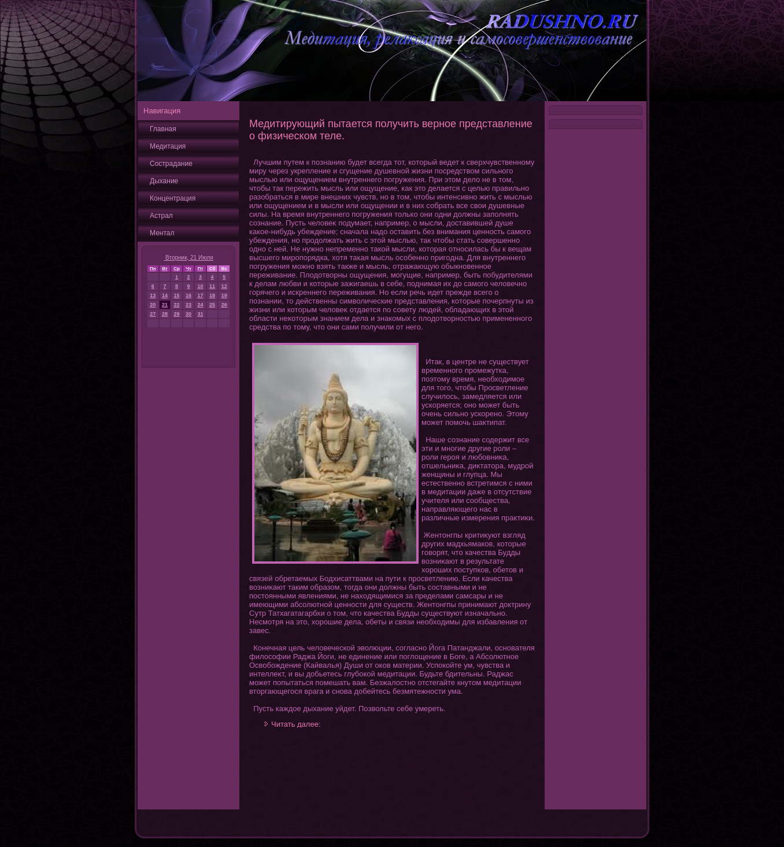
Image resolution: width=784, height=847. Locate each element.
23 (188, 305)
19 (224, 295)
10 (200, 286)
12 (224, 286)
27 (153, 314)
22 (177, 305)
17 (200, 295)
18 (212, 295)
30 (188, 314)
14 (165, 295)
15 (177, 295)
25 (212, 305)
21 (165, 305)
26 (224, 305)
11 (212, 286)
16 (188, 295)
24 (200, 305)
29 (177, 314)
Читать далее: (296, 724)
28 (165, 314)
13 (153, 295)
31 (200, 314)
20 (153, 305)
